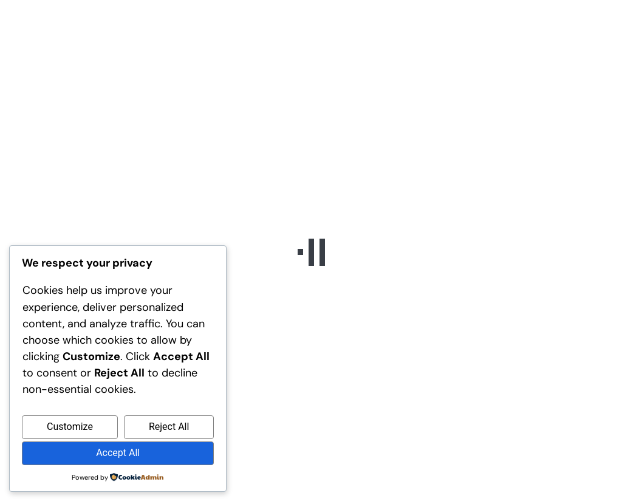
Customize (70, 426)
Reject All (169, 426)
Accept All (118, 452)
